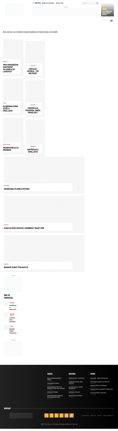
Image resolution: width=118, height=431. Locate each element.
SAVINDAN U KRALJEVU (74, 392)
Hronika (105, 9)
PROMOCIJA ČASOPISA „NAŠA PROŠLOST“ (32, 110)
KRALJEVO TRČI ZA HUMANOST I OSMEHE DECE (101, 389)
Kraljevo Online (50, 424)
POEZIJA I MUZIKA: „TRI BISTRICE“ (33, 71)
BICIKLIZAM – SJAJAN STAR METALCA (99, 378)
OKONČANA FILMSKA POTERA (17, 189)
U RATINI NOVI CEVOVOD (53, 383)
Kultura (32, 65)
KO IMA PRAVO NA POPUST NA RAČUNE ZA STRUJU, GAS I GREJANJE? (56, 387)
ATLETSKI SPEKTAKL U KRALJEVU (98, 393)
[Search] (97, 3)
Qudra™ (70, 424)
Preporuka (6, 144)
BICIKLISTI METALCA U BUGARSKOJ (98, 385)
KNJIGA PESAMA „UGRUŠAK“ (75, 396)
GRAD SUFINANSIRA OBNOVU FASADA (54, 379)
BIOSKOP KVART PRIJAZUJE (16, 267)
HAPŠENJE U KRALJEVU (32, 150)
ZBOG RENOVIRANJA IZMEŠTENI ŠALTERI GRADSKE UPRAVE (55, 396)
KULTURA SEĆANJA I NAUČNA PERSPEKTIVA (76, 387)
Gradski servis (12, 314)
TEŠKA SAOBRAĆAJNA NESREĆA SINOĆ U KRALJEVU (107, 13)
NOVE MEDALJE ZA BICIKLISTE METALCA (99, 382)
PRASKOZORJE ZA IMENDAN (11, 148)
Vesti (4, 103)
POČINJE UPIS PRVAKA (52, 392)
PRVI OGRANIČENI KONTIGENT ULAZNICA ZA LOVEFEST (10, 68)
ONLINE (60, 424)
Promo (5, 61)
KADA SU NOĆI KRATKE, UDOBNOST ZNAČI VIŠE (24, 228)
